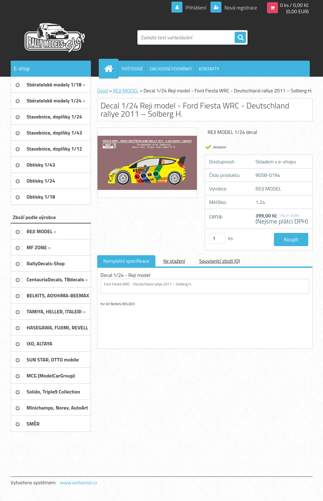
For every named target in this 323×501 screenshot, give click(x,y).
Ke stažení (174, 261)
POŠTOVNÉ (132, 68)
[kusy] (217, 238)
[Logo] (54, 37)
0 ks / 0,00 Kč (294, 5)
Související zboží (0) (219, 261)
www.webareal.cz (78, 482)
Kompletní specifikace (126, 261)
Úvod (102, 90)
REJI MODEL (126, 90)
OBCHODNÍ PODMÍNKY (170, 68)
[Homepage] (111, 68)
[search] (240, 38)
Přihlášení (195, 7)
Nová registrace (240, 7)
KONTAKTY (209, 68)
